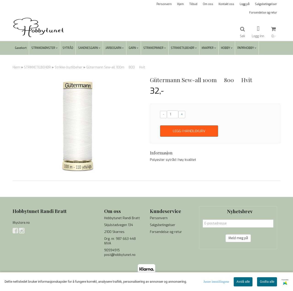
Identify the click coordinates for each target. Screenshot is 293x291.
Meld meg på (238, 238)
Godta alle (267, 281)
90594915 (112, 250)
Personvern (164, 4)
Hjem (180, 4)
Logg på (245, 4)
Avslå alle (243, 281)
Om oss (208, 4)
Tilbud (193, 4)
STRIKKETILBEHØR (37, 67)
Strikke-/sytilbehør (68, 67)
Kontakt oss (226, 4)
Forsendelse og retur (263, 12)
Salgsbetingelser (266, 4)
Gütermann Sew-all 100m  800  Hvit (115, 67)
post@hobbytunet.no (120, 255)
